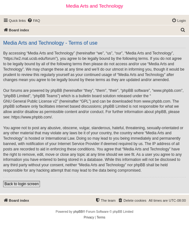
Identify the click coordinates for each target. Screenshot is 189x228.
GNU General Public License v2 (30, 101)
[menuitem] (33, 20)
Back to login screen (21, 184)
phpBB (78, 211)
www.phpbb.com (156, 101)
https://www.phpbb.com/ (31, 117)
